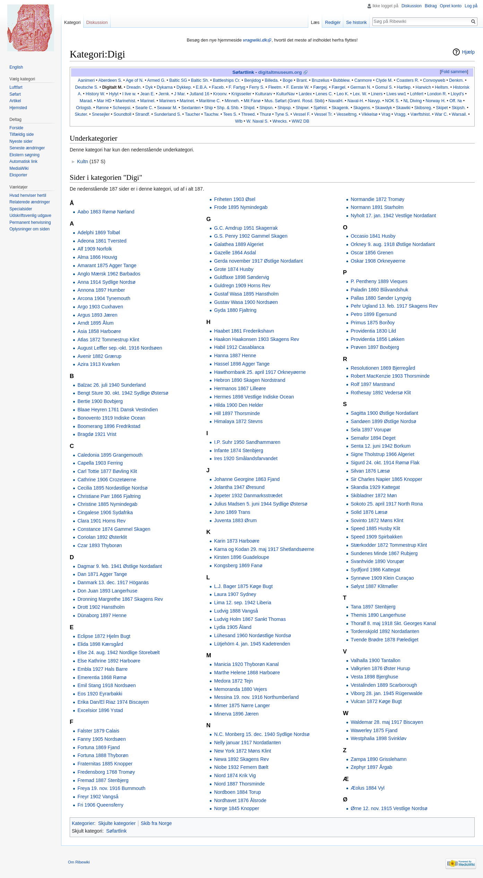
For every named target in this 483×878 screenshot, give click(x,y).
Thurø (265, 114)
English (16, 67)
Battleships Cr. (226, 80)
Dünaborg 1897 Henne (102, 615)
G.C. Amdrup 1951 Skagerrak (246, 228)
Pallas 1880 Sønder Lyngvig (381, 298)
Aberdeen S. (110, 80)
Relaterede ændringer (29, 202)
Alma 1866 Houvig (97, 257)
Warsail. (459, 114)
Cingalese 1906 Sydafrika (105, 512)
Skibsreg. (423, 107)
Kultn (82, 161)
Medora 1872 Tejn (233, 681)
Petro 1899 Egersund (373, 314)
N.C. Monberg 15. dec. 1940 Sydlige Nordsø (261, 734)
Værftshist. (421, 114)
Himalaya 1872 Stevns (238, 421)
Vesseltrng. (346, 114)
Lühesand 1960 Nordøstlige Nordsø (252, 635)
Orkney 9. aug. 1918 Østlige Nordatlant (393, 244)
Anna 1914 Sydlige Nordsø (106, 282)
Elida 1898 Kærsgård (100, 644)
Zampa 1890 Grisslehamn (378, 759)
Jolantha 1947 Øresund (239, 487)
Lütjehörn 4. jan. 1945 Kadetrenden (252, 644)
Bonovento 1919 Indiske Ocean (111, 418)
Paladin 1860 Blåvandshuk (379, 289)
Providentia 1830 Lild (373, 331)
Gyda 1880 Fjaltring (235, 310)
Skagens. (362, 107)
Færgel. (339, 87)
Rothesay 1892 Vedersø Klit (381, 392)
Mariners (167, 100)
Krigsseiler (241, 93)
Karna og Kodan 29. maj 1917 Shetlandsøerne (264, 549)
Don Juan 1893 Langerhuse (107, 591)
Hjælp (468, 52)
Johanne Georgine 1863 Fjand (246, 479)
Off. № (455, 100)
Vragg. (400, 114)
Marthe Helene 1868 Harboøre (247, 672)
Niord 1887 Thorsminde (239, 784)
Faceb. (218, 87)
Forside (16, 127)
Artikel (15, 100)
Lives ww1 (396, 93)
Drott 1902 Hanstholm (100, 607)
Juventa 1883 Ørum (235, 520)
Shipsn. (266, 107)
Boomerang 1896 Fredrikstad (108, 426)
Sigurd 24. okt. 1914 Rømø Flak (385, 462)
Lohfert (416, 93)
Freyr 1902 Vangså (97, 796)
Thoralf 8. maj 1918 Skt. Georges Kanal (393, 623)
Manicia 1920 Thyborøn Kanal (246, 664)
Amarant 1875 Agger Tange (106, 265)
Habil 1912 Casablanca (239, 347)
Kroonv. (220, 93)
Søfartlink (243, 72)
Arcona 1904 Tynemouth (103, 298)
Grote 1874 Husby (233, 269)
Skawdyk (383, 107)
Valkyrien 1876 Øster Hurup (380, 668)
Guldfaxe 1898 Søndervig (241, 277)
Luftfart (15, 87)
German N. (360, 87)
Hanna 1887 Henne (235, 355)
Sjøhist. (320, 107)
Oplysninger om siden (29, 229)
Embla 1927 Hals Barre (102, 669)
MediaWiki (18, 168)
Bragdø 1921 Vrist (96, 434)
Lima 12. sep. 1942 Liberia (242, 602)
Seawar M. (167, 107)
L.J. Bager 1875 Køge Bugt (243, 586)
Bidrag (431, 5)
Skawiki (403, 107)
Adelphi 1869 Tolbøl (98, 232)
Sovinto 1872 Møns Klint (377, 520)
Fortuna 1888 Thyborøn (102, 755)
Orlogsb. (84, 107)
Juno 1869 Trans (232, 512)
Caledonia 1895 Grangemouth (110, 455)
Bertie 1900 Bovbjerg (100, 401)
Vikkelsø (370, 114)
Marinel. (147, 100)
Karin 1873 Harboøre (236, 541)
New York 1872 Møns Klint (242, 751)
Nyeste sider (21, 141)
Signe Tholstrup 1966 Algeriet (382, 454)
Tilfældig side (21, 134)
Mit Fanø (252, 100)
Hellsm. (442, 87)
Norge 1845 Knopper (236, 808)
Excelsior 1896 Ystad (100, 710)
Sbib (318, 100)
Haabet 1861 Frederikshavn (244, 331)
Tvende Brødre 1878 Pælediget (384, 639)
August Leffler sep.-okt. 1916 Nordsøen (119, 348)
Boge (288, 80)
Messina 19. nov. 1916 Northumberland (256, 697)
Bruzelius (320, 80)
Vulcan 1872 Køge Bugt (376, 701)
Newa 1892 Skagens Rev (241, 759)
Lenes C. (324, 93)
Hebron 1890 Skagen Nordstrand (249, 380)
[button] (454, 72)
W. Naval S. (257, 121)
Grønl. (295, 100)
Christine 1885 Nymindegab (107, 504)
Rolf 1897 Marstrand (373, 384)
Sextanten (190, 107)
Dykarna (165, 87)
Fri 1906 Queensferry (100, 805)
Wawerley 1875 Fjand (374, 730)
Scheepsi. (122, 107)
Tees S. (230, 114)
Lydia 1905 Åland (232, 627)
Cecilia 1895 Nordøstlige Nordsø (112, 488)
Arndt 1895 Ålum (95, 323)
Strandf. (142, 114)
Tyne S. (282, 114)
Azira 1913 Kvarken (98, 364)
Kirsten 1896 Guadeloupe (241, 557)
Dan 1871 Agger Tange (102, 574)
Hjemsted (18, 107)
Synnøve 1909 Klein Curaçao (382, 578)
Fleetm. (275, 87)
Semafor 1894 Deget (373, 438)
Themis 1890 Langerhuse (378, 615)
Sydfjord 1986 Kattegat (375, 569)
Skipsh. (459, 107)
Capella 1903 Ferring (100, 463)
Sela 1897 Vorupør (371, 429)
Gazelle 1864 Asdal (235, 252)
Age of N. (135, 80)
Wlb (238, 121)
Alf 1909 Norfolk (94, 249)
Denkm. (456, 80)
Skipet (442, 107)
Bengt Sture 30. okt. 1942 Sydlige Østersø (122, 393)
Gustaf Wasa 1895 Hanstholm (246, 294)
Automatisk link (23, 161)
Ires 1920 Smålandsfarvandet (245, 458)
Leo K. (343, 93)
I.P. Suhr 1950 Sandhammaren (247, 442)
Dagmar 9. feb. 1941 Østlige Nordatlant (119, 566)
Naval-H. (355, 100)
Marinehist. (125, 100)
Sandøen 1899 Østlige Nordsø (383, 421)
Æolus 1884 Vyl (368, 788)
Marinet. (187, 100)
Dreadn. (134, 87)
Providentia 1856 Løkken (377, 339)
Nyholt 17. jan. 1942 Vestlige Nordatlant (393, 215)
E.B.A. (202, 87)
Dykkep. (184, 87)
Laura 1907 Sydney (235, 594)
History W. (95, 93)
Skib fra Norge (156, 823)
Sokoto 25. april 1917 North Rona (387, 504)
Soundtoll (122, 114)
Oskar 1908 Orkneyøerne (378, 261)
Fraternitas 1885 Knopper (104, 763)
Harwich (423, 87)
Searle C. (144, 107)
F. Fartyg (237, 87)
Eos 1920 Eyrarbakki (99, 693)
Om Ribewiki (79, 862)
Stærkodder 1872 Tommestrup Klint (389, 545)
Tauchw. (211, 114)
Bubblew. (342, 80)
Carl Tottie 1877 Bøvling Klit (107, 471)
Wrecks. (280, 121)
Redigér (332, 22)
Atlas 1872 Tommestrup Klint (108, 339)
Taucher (192, 114)
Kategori (72, 22)
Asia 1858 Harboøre (99, 331)
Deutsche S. (86, 87)
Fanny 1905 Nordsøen (101, 739)
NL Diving (412, 100)
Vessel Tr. (323, 114)
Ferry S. (257, 87)
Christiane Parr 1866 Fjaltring (108, 496)
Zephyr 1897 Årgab (371, 767)
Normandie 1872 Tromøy (377, 199)
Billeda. (272, 80)
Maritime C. (210, 100)
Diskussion (412, 5)
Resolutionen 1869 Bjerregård (383, 368)
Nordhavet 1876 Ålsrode (240, 800)
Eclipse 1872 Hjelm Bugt (103, 636)
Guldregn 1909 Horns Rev (242, 285)
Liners (377, 93)
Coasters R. (408, 80)
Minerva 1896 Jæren (236, 714)
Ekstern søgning (24, 154)
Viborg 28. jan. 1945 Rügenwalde (386, 693)
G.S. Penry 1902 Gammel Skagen (250, 236)
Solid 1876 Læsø (369, 512)
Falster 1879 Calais (98, 731)
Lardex (305, 93)
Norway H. (436, 100)
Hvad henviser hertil (27, 195)
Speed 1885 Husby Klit (375, 528)
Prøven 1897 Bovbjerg (375, 347)
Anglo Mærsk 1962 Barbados (108, 273)
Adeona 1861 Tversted (101, 241)
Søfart (15, 94)
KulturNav (285, 93)
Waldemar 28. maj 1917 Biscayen (387, 722)
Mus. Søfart (276, 100)
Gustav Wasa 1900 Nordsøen (246, 302)
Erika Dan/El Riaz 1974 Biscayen (112, 702)
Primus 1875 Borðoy (373, 322)
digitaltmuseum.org (280, 72)
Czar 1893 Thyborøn (99, 545)
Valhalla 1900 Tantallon (375, 660)
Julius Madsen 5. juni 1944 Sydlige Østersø (260, 504)
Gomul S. (384, 87)
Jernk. (164, 93)
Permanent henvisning (30, 222)
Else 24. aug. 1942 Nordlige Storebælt (118, 652)
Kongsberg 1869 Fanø (238, 565)
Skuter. (81, 114)
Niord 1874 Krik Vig (235, 775)
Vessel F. (301, 114)
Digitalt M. (112, 87)
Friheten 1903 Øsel (234, 199)
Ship (208, 107)
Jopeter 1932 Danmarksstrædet (248, 495)
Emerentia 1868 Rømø (102, 677)
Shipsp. (284, 107)
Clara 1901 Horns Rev (101, 521)
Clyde (381, 80)
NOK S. (392, 100)
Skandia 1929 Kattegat (375, 487)
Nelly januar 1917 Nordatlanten (247, 742)
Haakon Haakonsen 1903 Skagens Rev (256, 339)
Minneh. (232, 100)
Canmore (363, 80)
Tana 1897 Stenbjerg (373, 606)
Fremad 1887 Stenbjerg (102, 780)
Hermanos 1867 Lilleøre (240, 388)
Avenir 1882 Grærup (99, 356)
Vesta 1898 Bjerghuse (374, 676)
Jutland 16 (199, 93)
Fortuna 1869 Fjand (98, 747)
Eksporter (18, 175)
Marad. (86, 100)
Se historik (356, 22)
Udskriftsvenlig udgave (30, 215)
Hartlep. (404, 87)
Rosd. (307, 100)
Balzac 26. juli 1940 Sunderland (111, 385)
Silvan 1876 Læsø (370, 471)
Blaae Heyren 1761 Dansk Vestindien (117, 409)
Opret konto (451, 5)
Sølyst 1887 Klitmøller (374, 586)
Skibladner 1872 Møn (374, 495)
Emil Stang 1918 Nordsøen (106, 685)
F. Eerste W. (297, 87)
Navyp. (374, 100)
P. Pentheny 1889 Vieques (379, 281)
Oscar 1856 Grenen (372, 252)
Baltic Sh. (200, 80)
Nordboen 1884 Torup (237, 792)
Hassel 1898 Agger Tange (241, 364)
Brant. (302, 80)
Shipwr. (303, 107)
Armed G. (156, 80)
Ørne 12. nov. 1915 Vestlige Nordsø (389, 808)
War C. (441, 114)
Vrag (385, 114)
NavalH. (336, 100)
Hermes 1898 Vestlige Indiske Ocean (254, 397)
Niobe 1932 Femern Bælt (241, 767)
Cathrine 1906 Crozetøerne (106, 479)
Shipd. (249, 107)
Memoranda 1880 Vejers (240, 689)
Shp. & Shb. (228, 107)
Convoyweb (434, 80)
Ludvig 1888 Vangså (236, 611)
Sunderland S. (167, 114)
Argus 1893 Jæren (97, 315)
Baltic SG (178, 80)
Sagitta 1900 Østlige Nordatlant (384, 413)
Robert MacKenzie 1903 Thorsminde (390, 376)
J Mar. (180, 93)
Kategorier (83, 823)
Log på (471, 5)
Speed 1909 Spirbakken (376, 536)
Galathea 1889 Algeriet (238, 244)
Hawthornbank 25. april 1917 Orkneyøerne (260, 372)
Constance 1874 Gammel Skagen (113, 529)
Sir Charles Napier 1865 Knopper (386, 479)
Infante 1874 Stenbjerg (238, 450)
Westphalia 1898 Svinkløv (378, 738)
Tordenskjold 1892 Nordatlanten (385, 631)
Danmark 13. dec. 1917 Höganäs (112, 582)
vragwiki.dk (255, 40)
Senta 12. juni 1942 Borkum (381, 446)
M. (390, 80)
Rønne (102, 107)
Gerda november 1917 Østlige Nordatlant (258, 261)
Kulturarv (263, 93)
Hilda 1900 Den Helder (238, 405)
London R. (437, 93)
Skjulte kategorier (117, 823)
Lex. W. (360, 93)
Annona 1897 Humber (101, 290)
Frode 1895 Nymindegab (240, 207)
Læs (315, 22)
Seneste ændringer (27, 148)
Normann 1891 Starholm (377, 207)
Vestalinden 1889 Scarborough (384, 685)
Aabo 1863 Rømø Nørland (105, 211)
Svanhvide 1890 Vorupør (377, 561)
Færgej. (320, 87)
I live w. (129, 93)
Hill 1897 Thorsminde (237, 413)
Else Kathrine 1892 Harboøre (108, 661)
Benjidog (252, 80)
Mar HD (104, 100)
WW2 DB (300, 121)
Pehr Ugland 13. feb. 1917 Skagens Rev (394, 306)
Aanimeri (86, 80)
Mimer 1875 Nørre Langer (242, 705)
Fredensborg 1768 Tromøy (106, 772)
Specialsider (20, 209)
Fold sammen (454, 71)
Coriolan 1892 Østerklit (102, 537)
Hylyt (113, 93)
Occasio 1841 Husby (373, 236)
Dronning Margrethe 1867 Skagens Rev (120, 599)
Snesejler (101, 114)
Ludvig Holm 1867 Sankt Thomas (250, 619)
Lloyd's (457, 93)
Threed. (248, 114)
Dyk (149, 87)
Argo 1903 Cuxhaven (100, 306)
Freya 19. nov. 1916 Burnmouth (111, 788)
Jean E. (147, 93)
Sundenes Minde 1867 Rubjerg (384, 553)
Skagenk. (340, 107)
